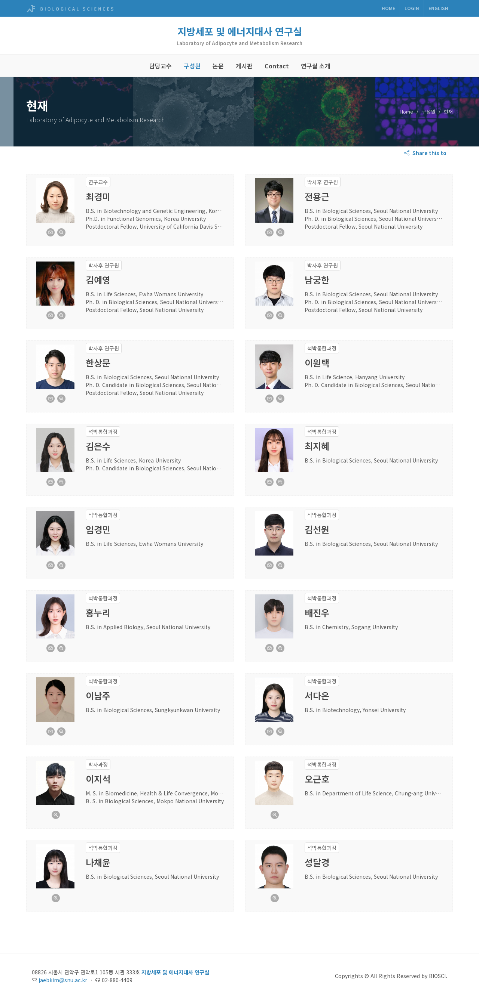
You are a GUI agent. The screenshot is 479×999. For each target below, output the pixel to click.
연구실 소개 (315, 65)
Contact (277, 65)
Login (412, 8)
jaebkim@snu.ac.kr (63, 980)
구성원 (192, 65)
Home (388, 8)
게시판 (244, 65)
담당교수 (160, 65)
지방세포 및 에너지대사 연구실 (239, 31)
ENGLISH (438, 8)
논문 (218, 65)
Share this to (426, 153)
